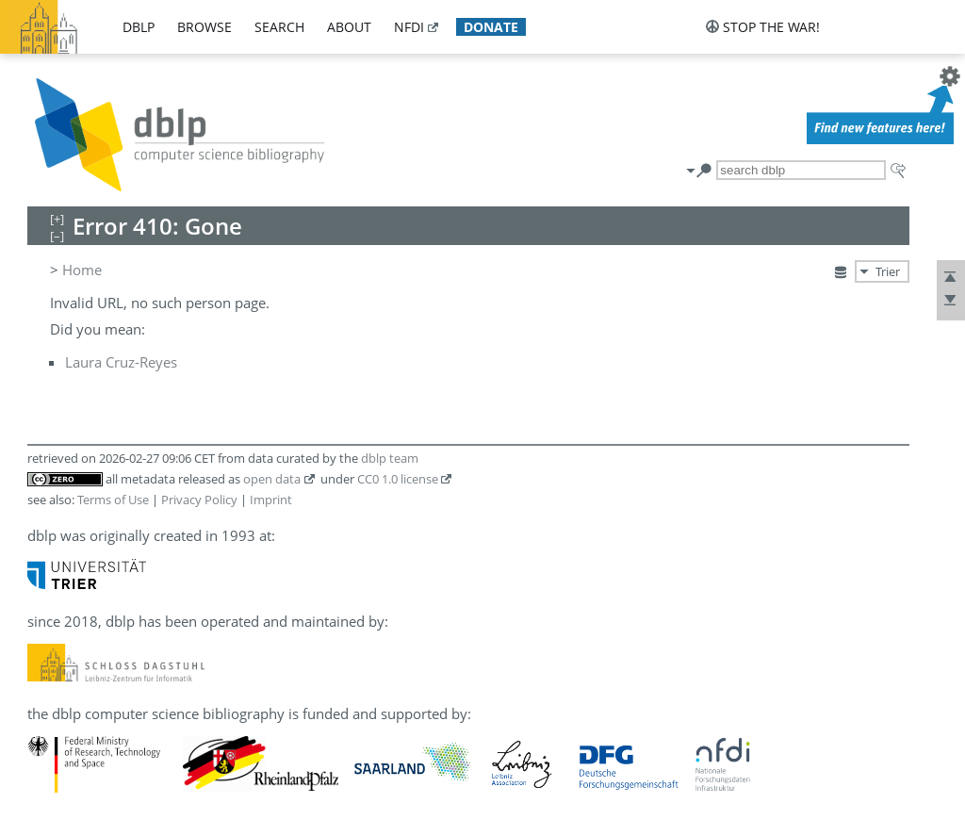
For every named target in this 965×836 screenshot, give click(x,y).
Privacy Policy (199, 499)
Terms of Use (113, 499)
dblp (139, 27)
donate (491, 27)
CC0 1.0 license (397, 478)
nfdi (409, 27)
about (349, 27)
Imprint (271, 499)
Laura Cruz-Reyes (121, 361)
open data (272, 478)
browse (204, 27)
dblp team (389, 458)
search (279, 27)
